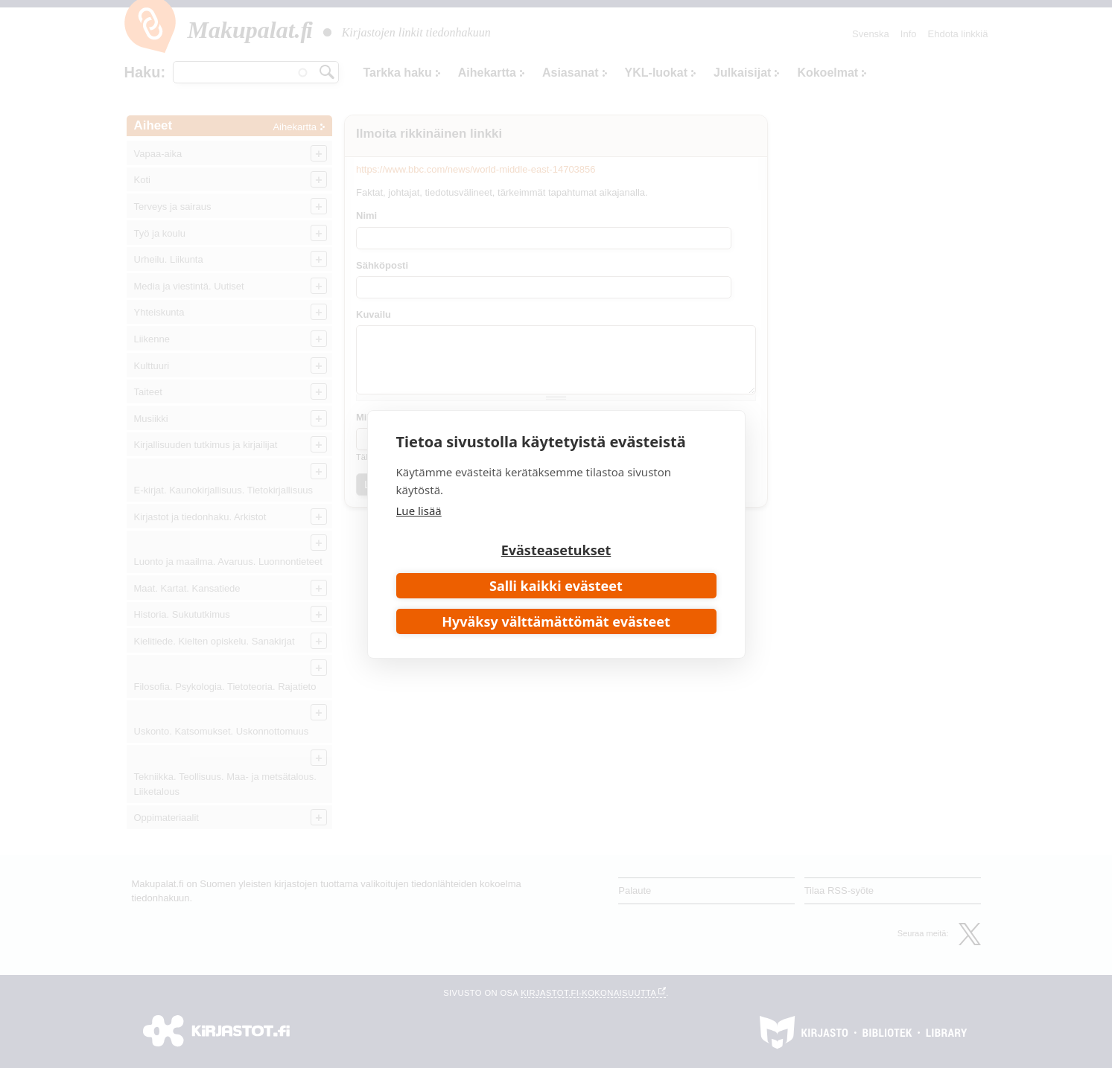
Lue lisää (419, 510)
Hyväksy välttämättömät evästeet (556, 621)
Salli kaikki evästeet (556, 586)
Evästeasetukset (556, 550)
